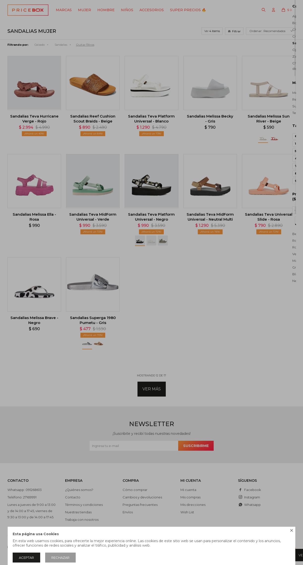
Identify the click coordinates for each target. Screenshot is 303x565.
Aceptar (26, 558)
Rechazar (60, 558)
